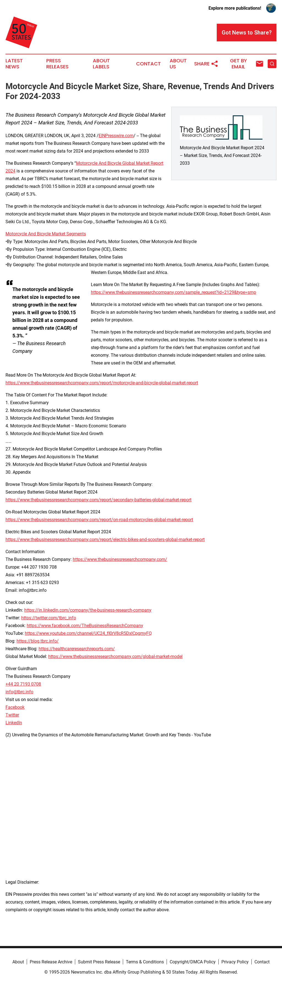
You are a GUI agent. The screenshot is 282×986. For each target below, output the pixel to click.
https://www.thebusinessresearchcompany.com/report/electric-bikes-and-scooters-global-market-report (105, 539)
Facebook (15, 707)
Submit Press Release (99, 961)
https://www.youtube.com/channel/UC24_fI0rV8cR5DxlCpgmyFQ (88, 633)
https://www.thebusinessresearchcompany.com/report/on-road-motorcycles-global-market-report (99, 519)
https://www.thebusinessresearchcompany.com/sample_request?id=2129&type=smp (173, 292)
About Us (178, 64)
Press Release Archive (51, 961)
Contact (148, 64)
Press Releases (57, 64)
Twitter (12, 715)
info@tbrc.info (19, 691)
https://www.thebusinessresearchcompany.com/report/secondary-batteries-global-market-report (98, 499)
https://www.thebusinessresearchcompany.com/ (120, 559)
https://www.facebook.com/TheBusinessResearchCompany (85, 625)
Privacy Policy (235, 961)
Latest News (14, 64)
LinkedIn (14, 722)
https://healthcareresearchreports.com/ (77, 648)
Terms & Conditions (145, 961)
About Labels (101, 64)
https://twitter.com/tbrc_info (48, 617)
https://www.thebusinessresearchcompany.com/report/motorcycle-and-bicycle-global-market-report (102, 382)
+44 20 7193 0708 (23, 684)
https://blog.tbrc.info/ (38, 641)
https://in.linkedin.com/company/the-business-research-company (87, 610)
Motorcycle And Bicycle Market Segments (46, 233)
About (18, 961)
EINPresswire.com (116, 135)
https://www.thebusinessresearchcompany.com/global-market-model (115, 656)
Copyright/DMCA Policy (193, 961)
